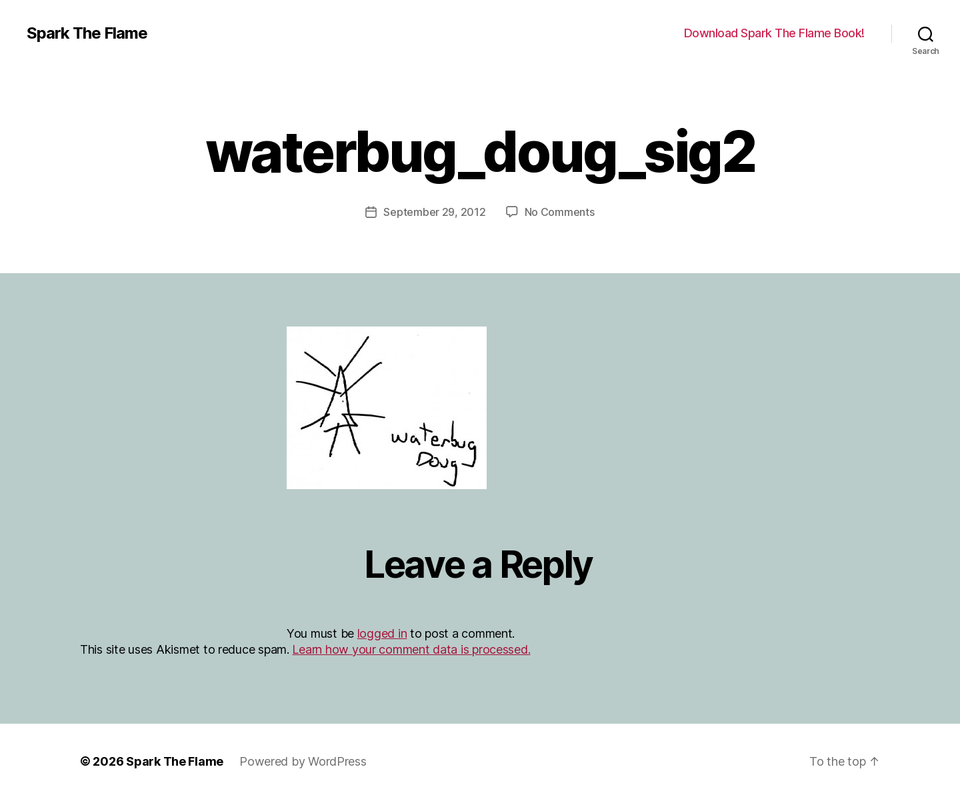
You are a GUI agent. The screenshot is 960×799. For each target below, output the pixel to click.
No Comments (560, 212)
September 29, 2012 (434, 212)
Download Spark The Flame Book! (774, 33)
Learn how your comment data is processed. (411, 649)
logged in (382, 633)
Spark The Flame (87, 33)
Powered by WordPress (303, 761)
